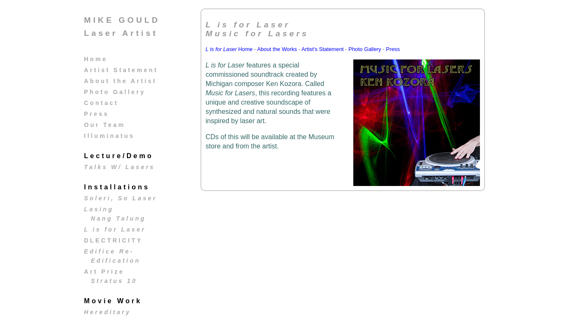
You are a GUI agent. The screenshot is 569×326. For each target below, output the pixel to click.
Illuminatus (109, 135)
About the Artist (120, 81)
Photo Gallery (115, 92)
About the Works (277, 49)
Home (96, 59)
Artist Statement (121, 70)
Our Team (104, 124)
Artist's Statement (322, 49)
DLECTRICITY (113, 240)
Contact (101, 103)
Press (96, 113)
